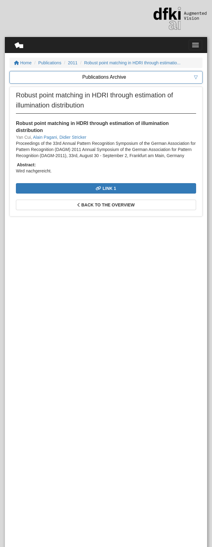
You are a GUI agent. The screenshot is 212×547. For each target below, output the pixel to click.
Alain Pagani (45, 137)
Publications (49, 62)
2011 (72, 62)
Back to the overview (106, 204)
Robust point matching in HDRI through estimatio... (132, 62)
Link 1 (106, 188)
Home (23, 62)
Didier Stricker (72, 137)
